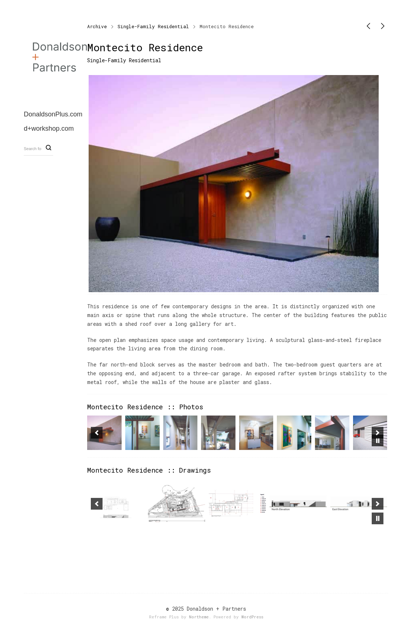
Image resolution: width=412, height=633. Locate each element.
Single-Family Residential (153, 26)
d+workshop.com (49, 128)
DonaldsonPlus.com (53, 114)
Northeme (199, 616)
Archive (97, 26)
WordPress (252, 616)
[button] (97, 433)
